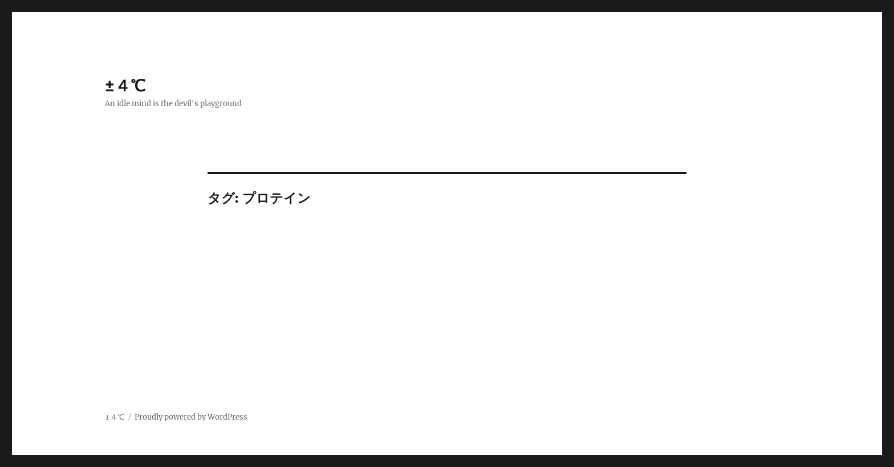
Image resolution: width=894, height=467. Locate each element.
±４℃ (125, 85)
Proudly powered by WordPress (191, 417)
